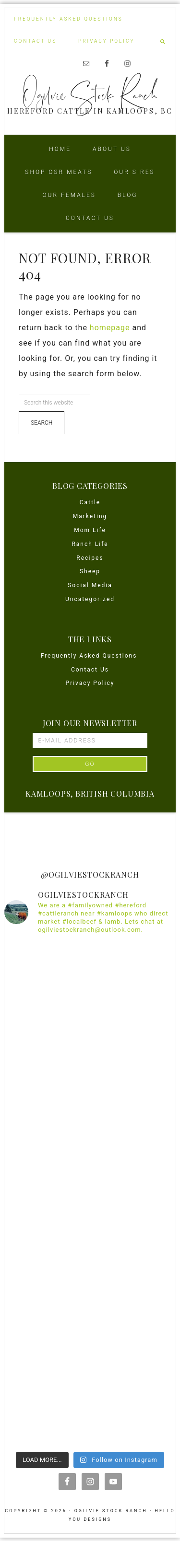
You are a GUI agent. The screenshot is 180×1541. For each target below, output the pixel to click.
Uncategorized (90, 599)
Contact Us (90, 669)
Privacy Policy (90, 683)
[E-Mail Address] (90, 740)
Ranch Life (90, 544)
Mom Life (90, 530)
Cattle (90, 502)
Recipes (89, 558)
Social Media (90, 585)
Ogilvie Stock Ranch (90, 94)
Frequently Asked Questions (90, 655)
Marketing (90, 516)
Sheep (90, 571)
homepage (110, 327)
